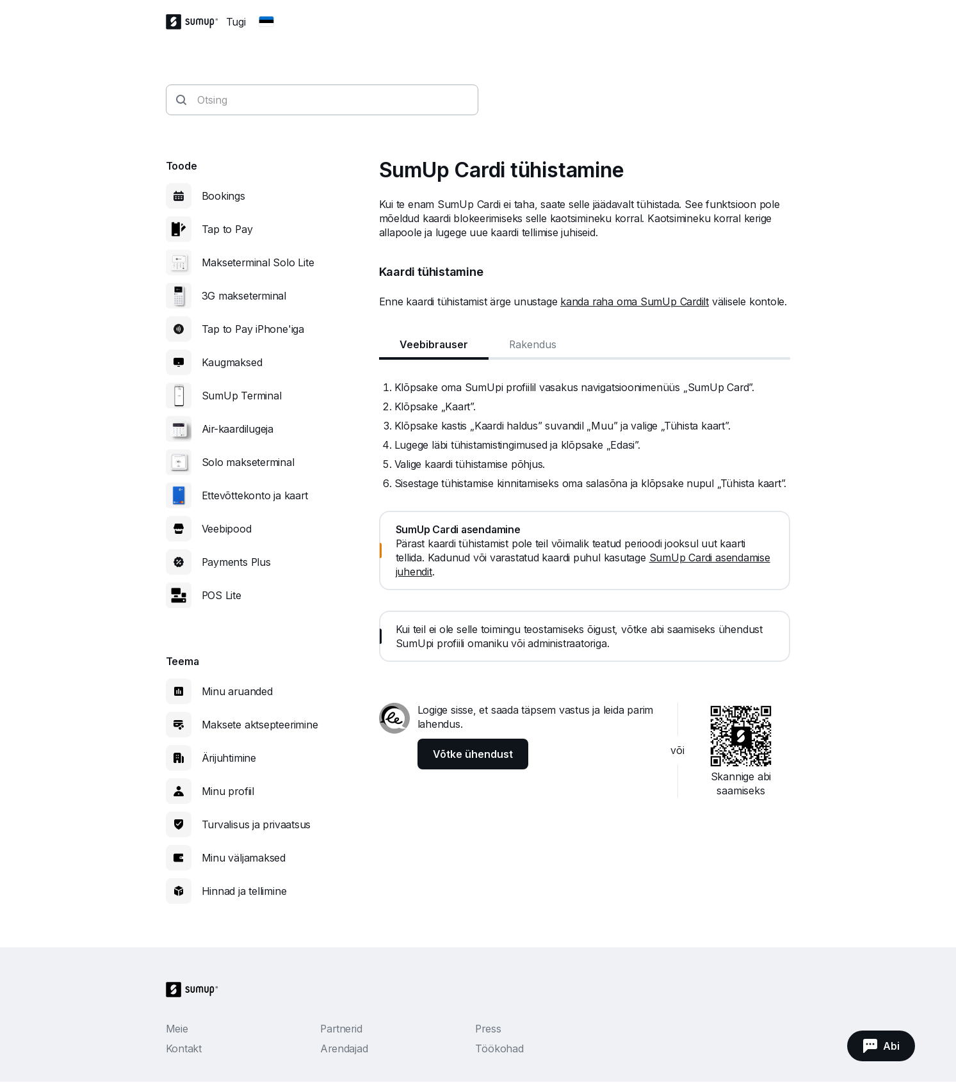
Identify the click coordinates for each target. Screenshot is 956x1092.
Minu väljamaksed (244, 857)
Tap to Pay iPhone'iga (253, 329)
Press (488, 1028)
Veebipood (227, 528)
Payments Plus (236, 562)
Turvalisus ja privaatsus (256, 824)
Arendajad (344, 1048)
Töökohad (499, 1048)
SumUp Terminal (242, 395)
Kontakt (184, 1048)
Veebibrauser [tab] (434, 344)
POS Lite (221, 595)
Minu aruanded (237, 691)
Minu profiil (228, 791)
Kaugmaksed (232, 362)
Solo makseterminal (248, 462)
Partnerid (341, 1028)
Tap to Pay (227, 229)
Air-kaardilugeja (237, 428)
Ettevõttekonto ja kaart (255, 495)
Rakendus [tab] (532, 344)
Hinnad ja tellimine (244, 891)
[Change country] (266, 21)
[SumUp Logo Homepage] (196, 22)
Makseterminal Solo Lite (258, 262)
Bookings (223, 195)
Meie (177, 1028)
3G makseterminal (244, 295)
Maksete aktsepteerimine (260, 724)
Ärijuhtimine (229, 757)
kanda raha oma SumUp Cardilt (634, 301)
